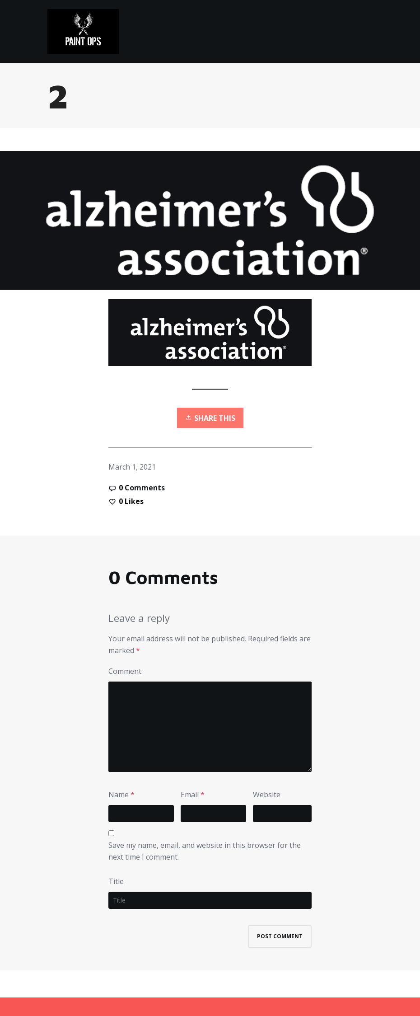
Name (118, 795)
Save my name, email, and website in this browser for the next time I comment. (204, 851)
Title (116, 881)
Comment (124, 671)
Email (190, 795)
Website (266, 795)
